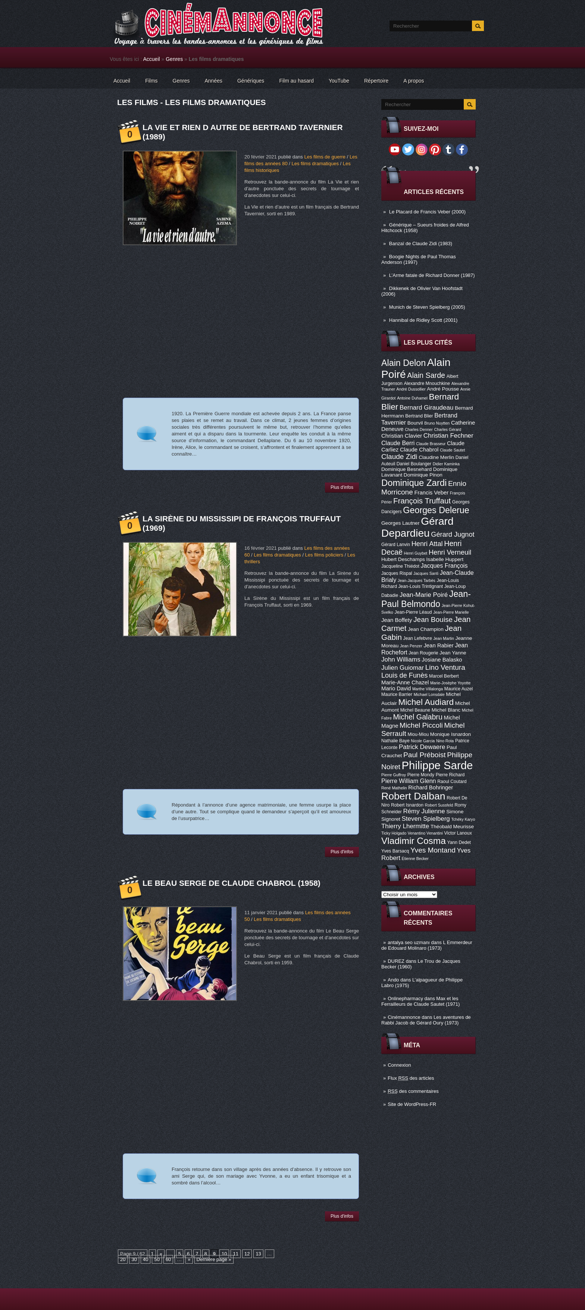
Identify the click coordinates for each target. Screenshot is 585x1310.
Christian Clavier (401, 436)
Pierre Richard (450, 774)
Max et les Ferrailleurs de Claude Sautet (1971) (420, 1001)
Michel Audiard (426, 702)
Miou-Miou (418, 734)
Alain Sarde (426, 375)
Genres (174, 59)
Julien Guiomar (402, 667)
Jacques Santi (425, 573)
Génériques (250, 81)
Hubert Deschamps (403, 559)
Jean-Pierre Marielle (451, 612)
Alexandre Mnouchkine (427, 383)
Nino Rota (445, 741)
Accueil (151, 59)
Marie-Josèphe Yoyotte (450, 683)
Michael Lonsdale (429, 694)
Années (213, 81)
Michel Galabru (417, 717)
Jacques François (443, 565)
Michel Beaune (415, 710)
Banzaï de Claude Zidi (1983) (420, 243)
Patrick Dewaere (422, 746)
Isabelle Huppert (444, 559)
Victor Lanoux (458, 833)
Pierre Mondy (420, 774)
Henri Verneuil (450, 552)
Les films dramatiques (314, 163)
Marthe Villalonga (427, 689)
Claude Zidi (399, 456)
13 (258, 1254)
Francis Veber (431, 493)
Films (151, 81)
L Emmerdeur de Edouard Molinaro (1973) (426, 945)
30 (134, 1259)
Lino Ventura (445, 667)
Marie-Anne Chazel (405, 682)
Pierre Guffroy (393, 775)
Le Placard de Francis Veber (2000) (427, 212)
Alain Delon (403, 363)
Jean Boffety (396, 620)
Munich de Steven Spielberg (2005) (427, 307)
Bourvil (415, 423)
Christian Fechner (448, 435)
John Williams (400, 659)
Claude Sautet (452, 450)
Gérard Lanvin (395, 544)
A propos (413, 81)
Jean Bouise (433, 619)
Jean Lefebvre (417, 638)
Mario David (396, 688)
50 (156, 1259)
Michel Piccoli (421, 725)
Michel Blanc (446, 710)
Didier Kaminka (446, 464)
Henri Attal (427, 544)
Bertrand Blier (419, 416)
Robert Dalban (413, 796)
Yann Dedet (459, 842)
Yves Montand (433, 850)
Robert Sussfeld (439, 805)
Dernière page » (214, 1259)
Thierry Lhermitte (405, 826)
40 (145, 1259)
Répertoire (376, 81)
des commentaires (413, 1091)
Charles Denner (419, 429)
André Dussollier (411, 389)
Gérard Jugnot (452, 534)
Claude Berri (397, 443)
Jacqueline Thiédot (400, 566)
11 (235, 1254)
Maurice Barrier (396, 694)
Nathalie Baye (395, 740)
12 (247, 1254)
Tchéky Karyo (463, 819)
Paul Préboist (424, 755)
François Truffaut (422, 500)
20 (122, 1259)
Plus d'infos (342, 487)
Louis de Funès (404, 675)
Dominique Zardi (414, 483)
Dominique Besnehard (406, 469)
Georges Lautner (400, 523)
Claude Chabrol (419, 450)
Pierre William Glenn (408, 780)
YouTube (339, 81)
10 (224, 1254)
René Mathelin (394, 788)
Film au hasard (296, 81)
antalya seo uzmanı (409, 942)
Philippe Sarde (437, 765)
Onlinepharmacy (405, 998)
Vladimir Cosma (413, 841)
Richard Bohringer (430, 787)
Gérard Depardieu (417, 527)
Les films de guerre (324, 157)
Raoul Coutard (451, 781)
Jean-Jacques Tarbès (416, 580)
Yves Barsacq (395, 851)
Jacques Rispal (396, 573)
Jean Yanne (452, 653)
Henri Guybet (416, 553)
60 (168, 1259)
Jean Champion (426, 629)
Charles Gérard (447, 429)
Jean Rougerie (423, 653)
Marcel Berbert (444, 676)
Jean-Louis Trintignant (420, 586)
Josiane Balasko (442, 660)
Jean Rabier (438, 645)
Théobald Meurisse (452, 826)
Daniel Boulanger (414, 463)
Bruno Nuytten (437, 423)
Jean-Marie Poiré (424, 594)
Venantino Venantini (425, 833)
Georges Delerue (436, 510)
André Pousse (443, 389)
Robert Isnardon (407, 805)
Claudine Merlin (436, 457)
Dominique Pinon (423, 475)
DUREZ (396, 961)
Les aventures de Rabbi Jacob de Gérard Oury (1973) (426, 1020)
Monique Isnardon (450, 734)
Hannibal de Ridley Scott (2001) (423, 320)
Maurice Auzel (458, 688)
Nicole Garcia (423, 741)
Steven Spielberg (426, 818)
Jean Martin (443, 638)
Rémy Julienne (424, 811)
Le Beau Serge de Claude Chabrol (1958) (231, 883)
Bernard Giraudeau (426, 407)
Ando (393, 980)
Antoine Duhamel (412, 398)
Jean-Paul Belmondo (426, 599)
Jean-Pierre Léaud (413, 612)
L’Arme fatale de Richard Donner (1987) (432, 275)
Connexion (399, 1065)
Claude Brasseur (430, 443)
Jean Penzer (411, 646)
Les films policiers (324, 555)
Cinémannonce (404, 1017)
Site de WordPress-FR (412, 1104)
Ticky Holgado (393, 833)
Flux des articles (411, 1078)
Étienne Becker (415, 858)
